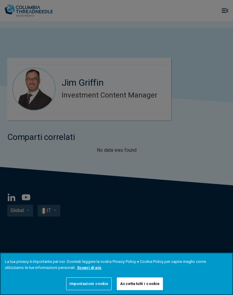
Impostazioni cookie (88, 283)
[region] (116, 274)
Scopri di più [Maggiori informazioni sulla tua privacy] (89, 267)
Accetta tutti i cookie (140, 283)
